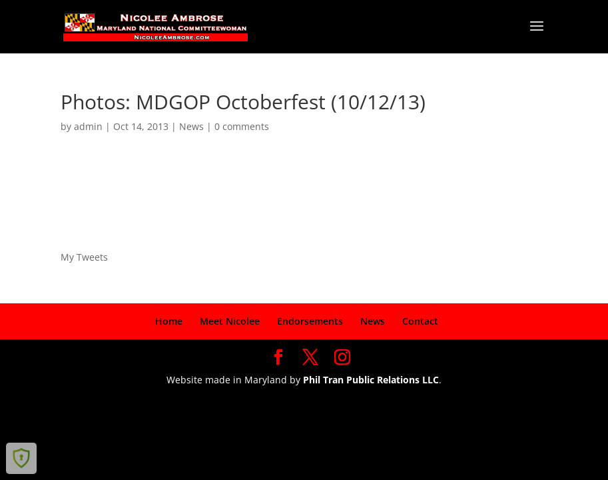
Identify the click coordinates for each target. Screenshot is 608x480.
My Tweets (84, 257)
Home (168, 321)
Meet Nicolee (230, 321)
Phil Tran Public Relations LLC (371, 379)
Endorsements (310, 321)
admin (88, 126)
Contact (420, 321)
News (191, 126)
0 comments (241, 126)
